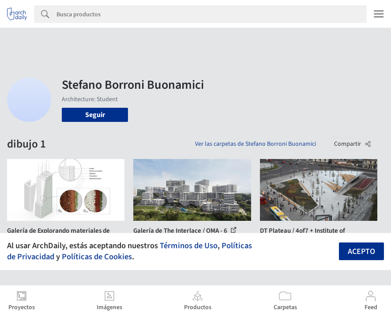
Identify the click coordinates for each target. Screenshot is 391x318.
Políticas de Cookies (97, 256)
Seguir (95, 115)
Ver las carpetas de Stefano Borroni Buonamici (255, 144)
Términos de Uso (189, 245)
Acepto (361, 251)
